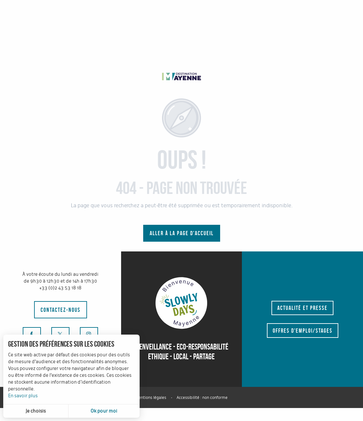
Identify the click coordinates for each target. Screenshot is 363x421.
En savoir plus (23, 395)
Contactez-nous (61, 310)
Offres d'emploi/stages (302, 330)
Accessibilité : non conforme (202, 397)
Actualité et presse (302, 308)
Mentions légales (150, 397)
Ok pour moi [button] (104, 411)
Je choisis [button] (36, 411)
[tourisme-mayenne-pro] (181, 76)
